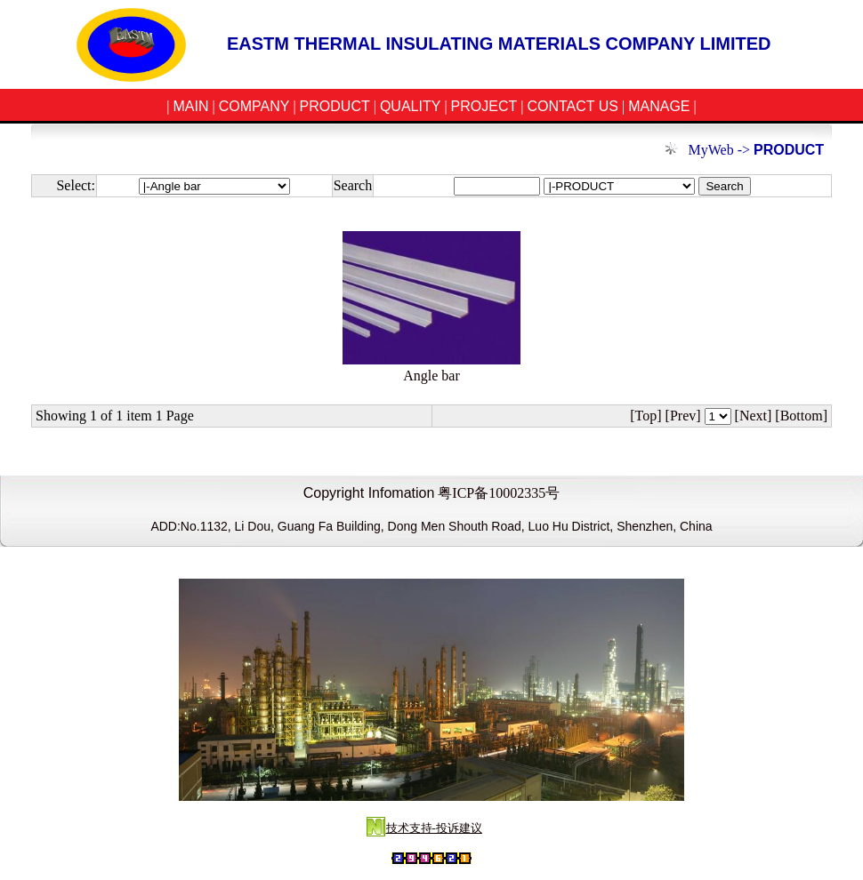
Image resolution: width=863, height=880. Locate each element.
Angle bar (431, 375)
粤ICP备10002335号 (499, 492)
